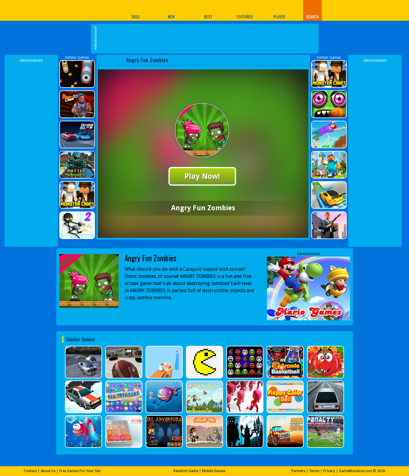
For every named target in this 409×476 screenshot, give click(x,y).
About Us (48, 471)
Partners (298, 471)
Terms (314, 471)
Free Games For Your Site (80, 471)
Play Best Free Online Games (79, 10)
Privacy (329, 471)
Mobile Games (213, 471)
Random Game (186, 471)
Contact (30, 471)
